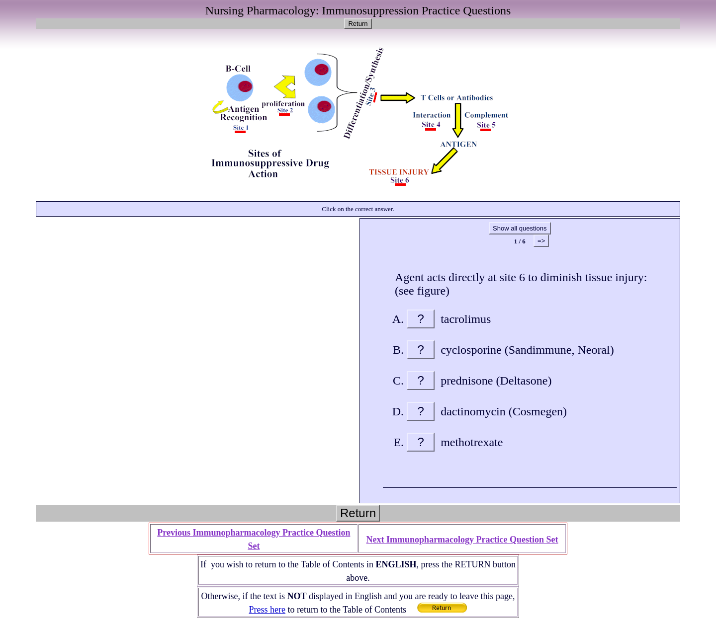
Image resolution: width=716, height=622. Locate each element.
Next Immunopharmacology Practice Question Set (462, 539)
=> (541, 240)
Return (357, 23)
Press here (267, 610)
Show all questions (519, 228)
